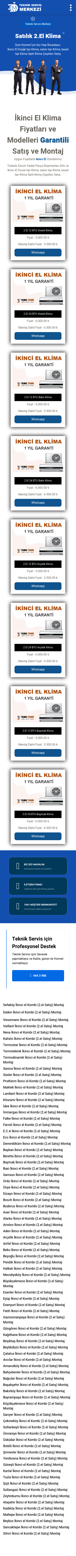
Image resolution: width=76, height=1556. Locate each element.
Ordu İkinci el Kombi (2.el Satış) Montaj (31, 1181)
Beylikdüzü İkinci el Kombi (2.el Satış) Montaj (35, 1347)
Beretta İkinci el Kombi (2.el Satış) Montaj (33, 1156)
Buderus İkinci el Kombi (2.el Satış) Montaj (33, 1206)
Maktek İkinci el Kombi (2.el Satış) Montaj (33, 1087)
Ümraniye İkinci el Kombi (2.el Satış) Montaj (34, 1433)
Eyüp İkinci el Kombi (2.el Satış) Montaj (31, 1298)
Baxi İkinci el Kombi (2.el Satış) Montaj (31, 1168)
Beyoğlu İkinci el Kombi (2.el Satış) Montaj (33, 1256)
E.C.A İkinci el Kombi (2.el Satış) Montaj (31, 1131)
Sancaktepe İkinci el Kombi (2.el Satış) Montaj (36, 1527)
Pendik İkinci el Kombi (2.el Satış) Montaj (32, 1262)
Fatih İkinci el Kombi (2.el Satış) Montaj (31, 1311)
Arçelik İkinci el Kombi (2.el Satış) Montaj (32, 1237)
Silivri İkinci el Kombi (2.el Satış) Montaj (31, 1533)
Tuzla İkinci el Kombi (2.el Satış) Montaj (31, 1477)
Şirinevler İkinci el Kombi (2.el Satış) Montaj (34, 1452)
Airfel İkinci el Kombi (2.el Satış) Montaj (31, 1243)
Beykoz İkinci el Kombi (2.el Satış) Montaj (33, 1521)
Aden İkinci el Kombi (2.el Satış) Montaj (31, 1231)
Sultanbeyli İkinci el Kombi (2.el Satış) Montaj (35, 1427)
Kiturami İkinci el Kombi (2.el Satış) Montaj (33, 1100)
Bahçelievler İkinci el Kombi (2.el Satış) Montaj (36, 1372)
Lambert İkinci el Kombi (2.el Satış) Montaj (33, 1093)
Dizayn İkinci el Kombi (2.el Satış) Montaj (32, 1193)
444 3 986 (38, 975)
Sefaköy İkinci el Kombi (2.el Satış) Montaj (33, 1005)
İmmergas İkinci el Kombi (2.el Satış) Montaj (35, 1112)
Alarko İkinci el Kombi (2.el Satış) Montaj (32, 1218)
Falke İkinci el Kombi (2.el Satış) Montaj (31, 1118)
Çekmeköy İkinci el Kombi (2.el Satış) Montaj (35, 1421)
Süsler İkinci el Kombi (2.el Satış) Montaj (32, 1075)
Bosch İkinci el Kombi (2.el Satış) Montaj (32, 1200)
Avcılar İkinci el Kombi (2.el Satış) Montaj (32, 1359)
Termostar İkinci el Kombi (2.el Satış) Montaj (35, 1045)
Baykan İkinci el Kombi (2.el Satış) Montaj (33, 1150)
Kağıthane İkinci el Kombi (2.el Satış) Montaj (35, 1335)
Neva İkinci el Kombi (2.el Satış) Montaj (31, 1032)
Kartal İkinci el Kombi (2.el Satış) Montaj (32, 1471)
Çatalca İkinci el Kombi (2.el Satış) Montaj (33, 1353)
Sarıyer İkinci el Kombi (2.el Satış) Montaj (32, 1414)
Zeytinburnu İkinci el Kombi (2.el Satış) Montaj (36, 1496)
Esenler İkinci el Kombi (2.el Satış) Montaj (33, 1292)
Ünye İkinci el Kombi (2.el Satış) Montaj (31, 1187)
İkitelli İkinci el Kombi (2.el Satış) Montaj (32, 1446)
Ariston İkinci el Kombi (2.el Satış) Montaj (33, 1225)
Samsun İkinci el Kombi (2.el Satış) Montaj (33, 1175)
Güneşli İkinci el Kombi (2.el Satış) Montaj (33, 1464)
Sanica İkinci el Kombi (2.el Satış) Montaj (32, 1068)
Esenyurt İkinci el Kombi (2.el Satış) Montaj (34, 1305)
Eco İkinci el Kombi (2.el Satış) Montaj (30, 1137)
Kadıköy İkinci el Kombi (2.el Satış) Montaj (33, 1508)
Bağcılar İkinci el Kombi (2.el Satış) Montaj (33, 1378)
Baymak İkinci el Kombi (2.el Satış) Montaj (33, 1162)
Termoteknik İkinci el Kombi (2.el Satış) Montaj (36, 1051)
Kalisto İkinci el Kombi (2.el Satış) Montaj (32, 1038)
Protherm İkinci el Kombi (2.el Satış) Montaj (34, 1081)
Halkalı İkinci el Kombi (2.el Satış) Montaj (32, 1268)
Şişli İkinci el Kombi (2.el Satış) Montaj (30, 1483)
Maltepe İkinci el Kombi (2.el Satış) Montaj (33, 1514)
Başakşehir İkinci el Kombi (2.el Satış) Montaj (35, 1385)
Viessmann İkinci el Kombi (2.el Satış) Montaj (35, 1020)
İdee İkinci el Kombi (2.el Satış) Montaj (30, 1106)
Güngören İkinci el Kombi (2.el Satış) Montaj (34, 1328)
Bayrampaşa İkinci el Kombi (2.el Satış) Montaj (36, 1397)
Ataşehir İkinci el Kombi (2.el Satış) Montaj (33, 1502)
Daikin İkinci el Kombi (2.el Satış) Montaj (32, 1012)
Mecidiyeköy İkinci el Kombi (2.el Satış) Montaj (36, 1275)
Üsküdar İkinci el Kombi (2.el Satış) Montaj (33, 1440)
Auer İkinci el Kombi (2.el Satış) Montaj (31, 1212)
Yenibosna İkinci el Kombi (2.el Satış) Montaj (35, 1458)
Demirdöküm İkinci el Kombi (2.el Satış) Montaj (37, 1143)
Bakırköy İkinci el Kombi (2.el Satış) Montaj (34, 1391)
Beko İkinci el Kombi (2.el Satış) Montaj (31, 1250)
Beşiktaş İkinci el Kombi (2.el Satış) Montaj (34, 1341)
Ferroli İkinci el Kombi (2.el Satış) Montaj (32, 1125)
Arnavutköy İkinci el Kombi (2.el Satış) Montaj (35, 1366)
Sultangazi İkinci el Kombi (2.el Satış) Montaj (35, 1490)
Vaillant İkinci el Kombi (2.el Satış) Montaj (33, 1026)
